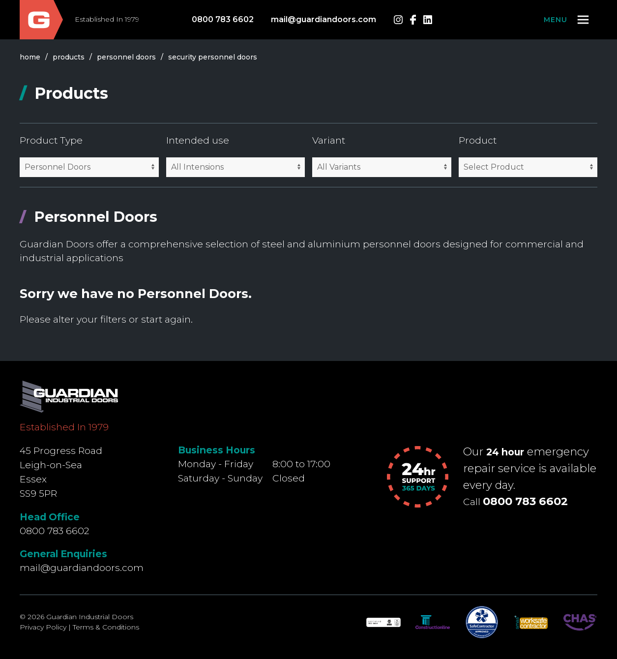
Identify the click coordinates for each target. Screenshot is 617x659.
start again (166, 319)
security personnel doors (212, 57)
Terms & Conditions (106, 627)
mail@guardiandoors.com (323, 19)
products (69, 57)
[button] (567, 19)
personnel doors (126, 57)
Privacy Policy (43, 627)
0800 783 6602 (223, 19)
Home (30, 57)
